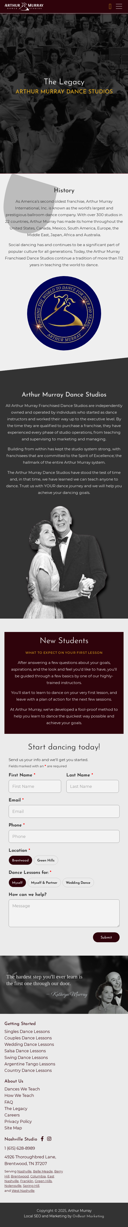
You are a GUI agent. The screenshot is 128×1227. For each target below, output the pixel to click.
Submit (106, 938)
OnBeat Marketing (88, 1216)
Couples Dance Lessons (28, 1037)
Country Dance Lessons (28, 1070)
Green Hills (46, 860)
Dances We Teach (22, 1088)
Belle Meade (43, 1171)
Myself (17, 883)
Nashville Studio (20, 1139)
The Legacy (15, 1108)
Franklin (26, 1181)
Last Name (78, 775)
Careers (12, 1115)
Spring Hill (31, 1186)
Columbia (38, 1176)
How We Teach (19, 1095)
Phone (16, 825)
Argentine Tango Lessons (29, 1063)
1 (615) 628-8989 (19, 1148)
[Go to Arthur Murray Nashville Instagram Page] (49, 1139)
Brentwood (20, 860)
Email (15, 800)
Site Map (13, 1127)
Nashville (24, 1171)
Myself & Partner (44, 883)
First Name (21, 775)
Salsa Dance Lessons (25, 1050)
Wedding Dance (78, 883)
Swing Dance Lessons (26, 1057)
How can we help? (27, 894)
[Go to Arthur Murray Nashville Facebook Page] (42, 1139)
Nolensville (12, 1186)
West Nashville (23, 1191)
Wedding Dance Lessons (29, 1044)
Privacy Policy (18, 1121)
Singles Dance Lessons (27, 1031)
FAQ (8, 1102)
